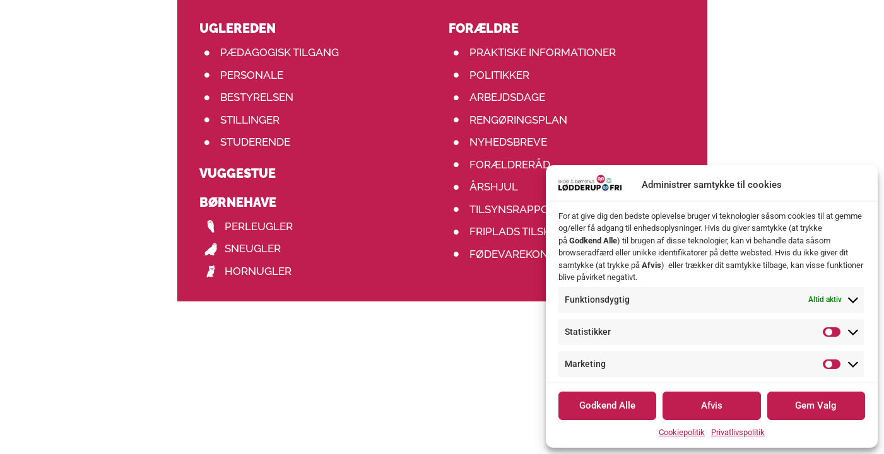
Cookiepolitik (682, 432)
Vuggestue (237, 173)
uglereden (237, 28)
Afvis (711, 405)
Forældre (484, 28)
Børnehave (237, 202)
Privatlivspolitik (738, 432)
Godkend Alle (607, 405)
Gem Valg (816, 405)
